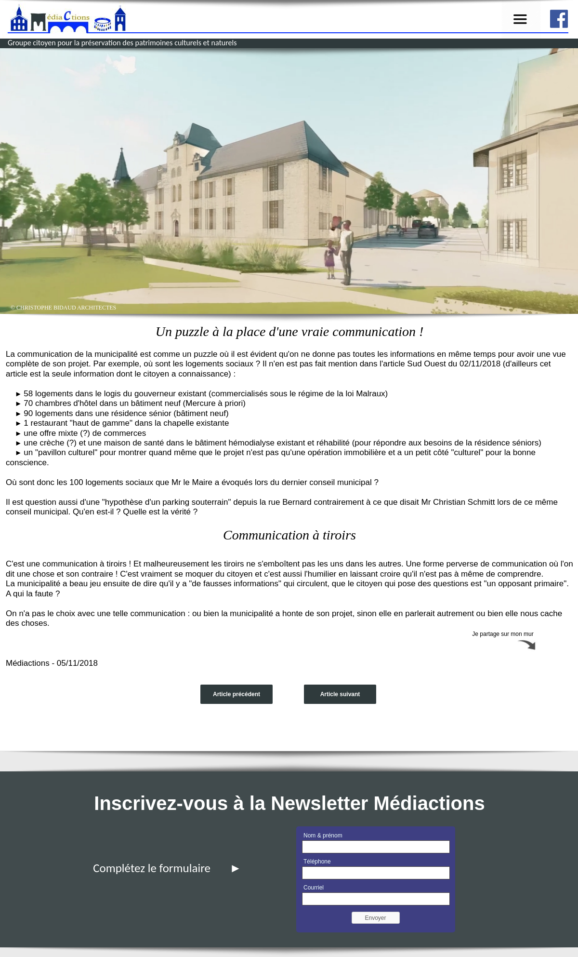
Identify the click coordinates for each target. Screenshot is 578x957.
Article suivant (340, 694)
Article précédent (236, 694)
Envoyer (375, 918)
